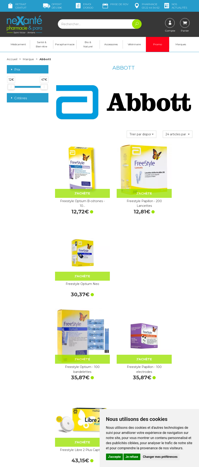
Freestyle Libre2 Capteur (171, 326)
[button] (141, 135)
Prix (15, 70)
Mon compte (16, 432)
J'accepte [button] (114, 456)
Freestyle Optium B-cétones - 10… (75, 190)
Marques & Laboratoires (71, 415)
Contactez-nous (114, 406)
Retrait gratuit (16, 6)
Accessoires (111, 45)
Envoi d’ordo (84, 6)
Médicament (18, 45)
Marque (29, 60)
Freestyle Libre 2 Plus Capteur (171, 259)
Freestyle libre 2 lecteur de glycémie (75, 328)
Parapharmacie (64, 45)
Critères (18, 98)
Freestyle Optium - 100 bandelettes (75, 259)
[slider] (11, 88)
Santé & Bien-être (41, 45)
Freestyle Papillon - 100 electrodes (123, 259)
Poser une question (20, 428)
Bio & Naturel (88, 45)
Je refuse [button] (132, 456)
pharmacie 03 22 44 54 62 (146, 6)
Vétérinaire (134, 45)
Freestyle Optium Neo (171, 188)
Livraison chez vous (164, 388)
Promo (157, 45)
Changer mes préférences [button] (160, 456)
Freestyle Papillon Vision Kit (124, 328)
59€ (52, 6)
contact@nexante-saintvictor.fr (20, 419)
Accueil (12, 60)
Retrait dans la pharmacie (168, 384)
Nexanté (48, 461)
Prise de (115, 4)
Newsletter (62, 419)
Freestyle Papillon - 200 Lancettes (123, 190)
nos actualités (175, 6)
